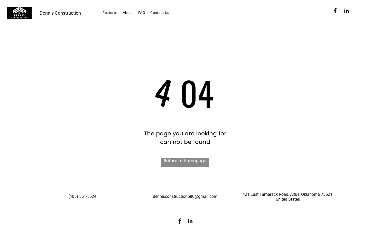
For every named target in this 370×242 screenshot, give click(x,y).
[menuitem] (110, 13)
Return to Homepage (185, 161)
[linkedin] (346, 11)
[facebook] (335, 11)
